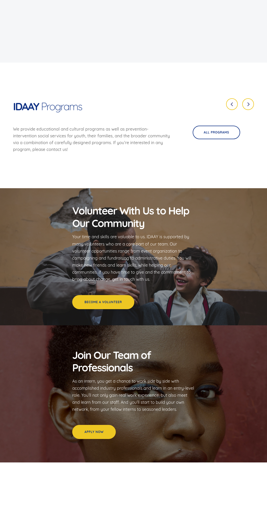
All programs (216, 132)
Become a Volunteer (103, 302)
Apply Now (94, 432)
